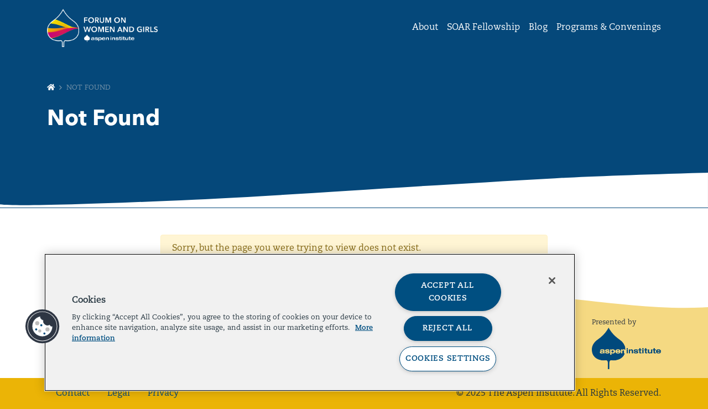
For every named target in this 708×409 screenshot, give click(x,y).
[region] (309, 322)
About (425, 27)
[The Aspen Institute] (626, 348)
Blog (538, 27)
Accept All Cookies (448, 292)
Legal (118, 393)
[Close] (552, 280)
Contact (73, 393)
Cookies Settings (448, 359)
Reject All (448, 328)
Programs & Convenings (608, 27)
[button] (42, 326)
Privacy (163, 393)
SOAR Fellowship (483, 27)
